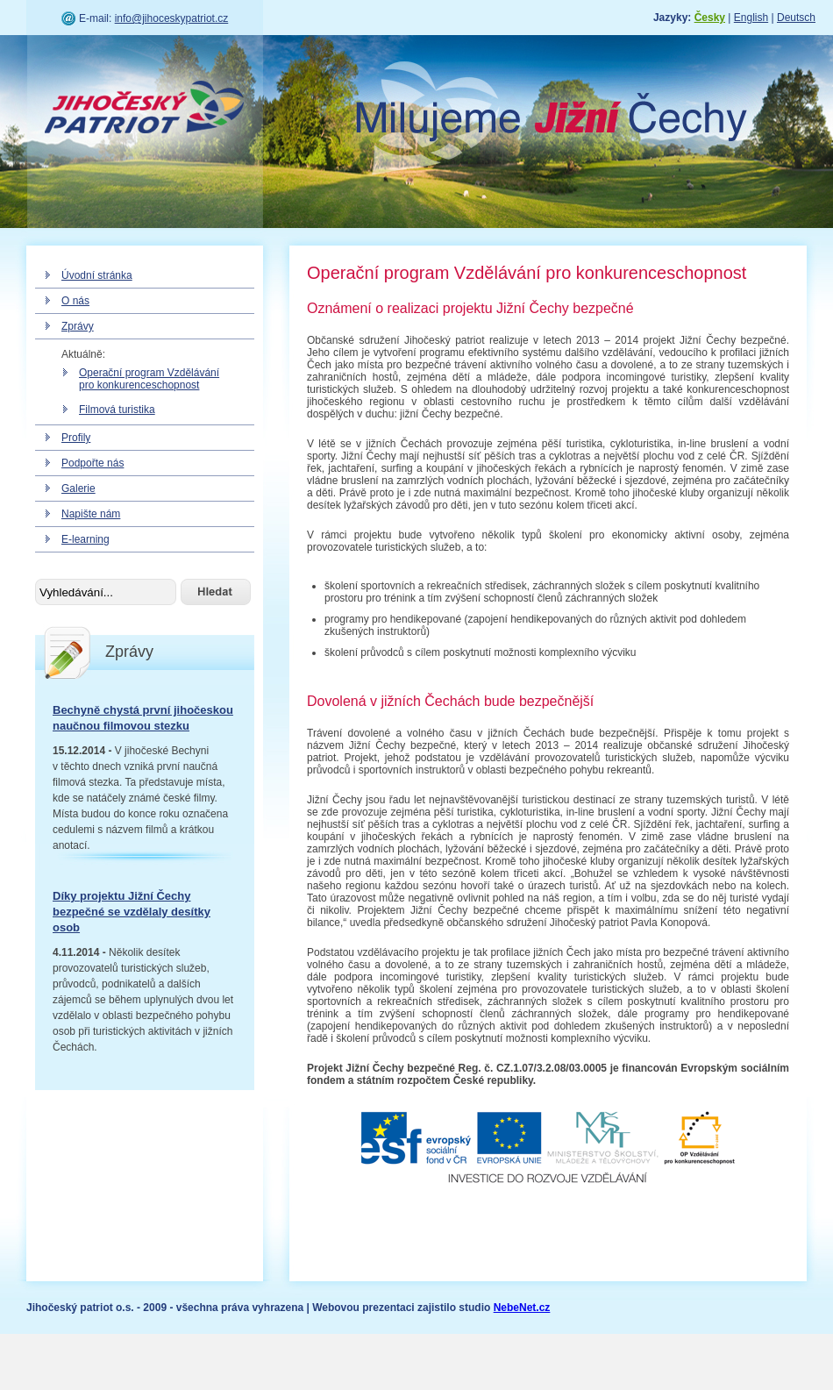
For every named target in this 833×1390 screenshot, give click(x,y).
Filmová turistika (117, 409)
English (751, 17)
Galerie (78, 488)
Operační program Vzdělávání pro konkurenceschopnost (149, 379)
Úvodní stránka (96, 275)
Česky (709, 17)
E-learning (85, 539)
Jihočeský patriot (144, 109)
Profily (75, 437)
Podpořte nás (92, 463)
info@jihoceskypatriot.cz (172, 18)
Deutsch (796, 17)
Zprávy (77, 326)
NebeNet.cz (522, 1307)
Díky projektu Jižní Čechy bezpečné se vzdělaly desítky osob (131, 911)
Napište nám (90, 514)
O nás (75, 301)
